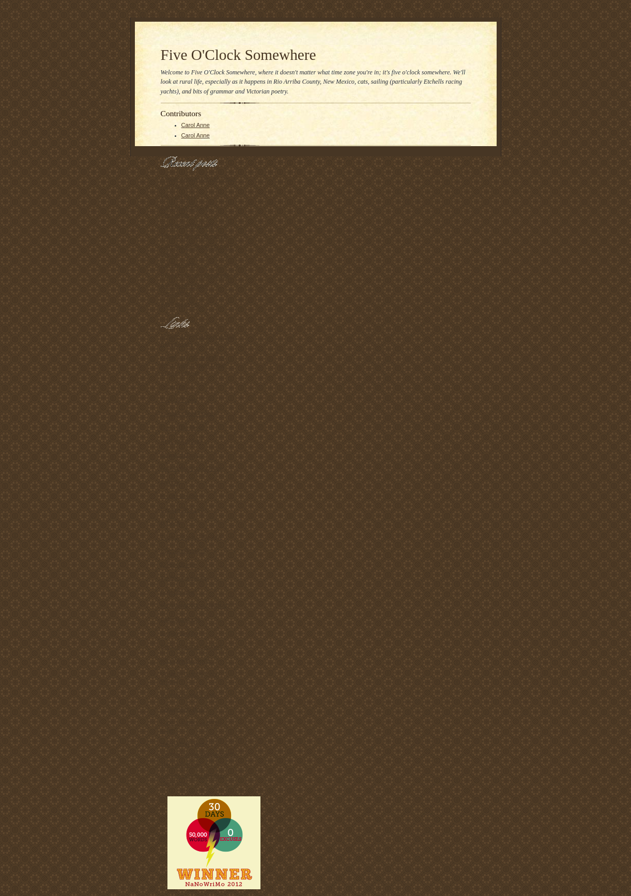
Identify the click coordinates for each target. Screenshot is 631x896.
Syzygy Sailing (179, 633)
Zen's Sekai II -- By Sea (191, 537)
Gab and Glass (180, 455)
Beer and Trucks (182, 441)
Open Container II (183, 550)
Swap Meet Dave (183, 744)
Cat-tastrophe (178, 264)
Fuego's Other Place (187, 414)
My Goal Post (178, 197)
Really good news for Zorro (195, 275)
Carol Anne (195, 125)
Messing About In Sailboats (195, 605)
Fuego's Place (179, 400)
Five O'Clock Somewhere (238, 54)
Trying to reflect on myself (193, 236)
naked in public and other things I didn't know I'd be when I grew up (193, 364)
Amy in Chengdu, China (191, 468)
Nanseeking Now (182, 709)
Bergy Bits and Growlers (192, 646)
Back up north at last (187, 225)
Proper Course (179, 496)
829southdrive (179, 564)
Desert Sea (175, 386)
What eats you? (181, 304)
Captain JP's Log (182, 510)
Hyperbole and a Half (188, 695)
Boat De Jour (177, 592)
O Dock (170, 523)
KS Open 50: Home (186, 660)
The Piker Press (181, 765)
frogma (170, 482)
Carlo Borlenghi (181, 619)
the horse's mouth (183, 578)
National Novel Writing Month (198, 754)
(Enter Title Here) (183, 428)
